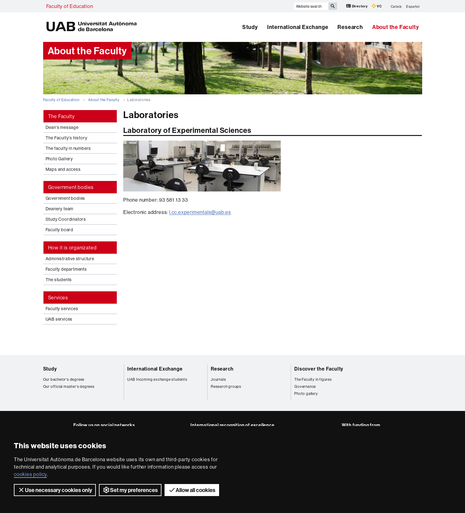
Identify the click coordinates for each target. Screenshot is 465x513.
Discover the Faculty (318, 369)
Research (350, 27)
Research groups (226, 386)
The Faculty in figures (313, 379)
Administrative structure (70, 258)
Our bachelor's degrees (64, 379)
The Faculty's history (67, 138)
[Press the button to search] (332, 6)
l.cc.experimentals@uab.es (200, 212)
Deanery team (60, 208)
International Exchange (297, 27)
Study (250, 27)
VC (377, 6)
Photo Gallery (59, 159)
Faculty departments (66, 269)
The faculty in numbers (68, 148)
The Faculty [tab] (61, 116)
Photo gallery (306, 393)
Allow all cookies (191, 490)
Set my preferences (130, 490)
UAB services (59, 319)
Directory (357, 6)
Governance (305, 386)
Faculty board (59, 229)
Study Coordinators (66, 219)
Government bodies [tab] (71, 187)
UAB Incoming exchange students (157, 379)
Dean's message (62, 127)
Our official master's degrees (69, 386)
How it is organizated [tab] (72, 247)
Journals (218, 379)
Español (413, 6)
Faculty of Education (69, 6)
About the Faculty (395, 27)
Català (396, 6)
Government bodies (65, 198)
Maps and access (63, 169)
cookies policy (30, 474)
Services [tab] (58, 297)
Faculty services (62, 308)
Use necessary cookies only (55, 490)
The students (59, 279)
